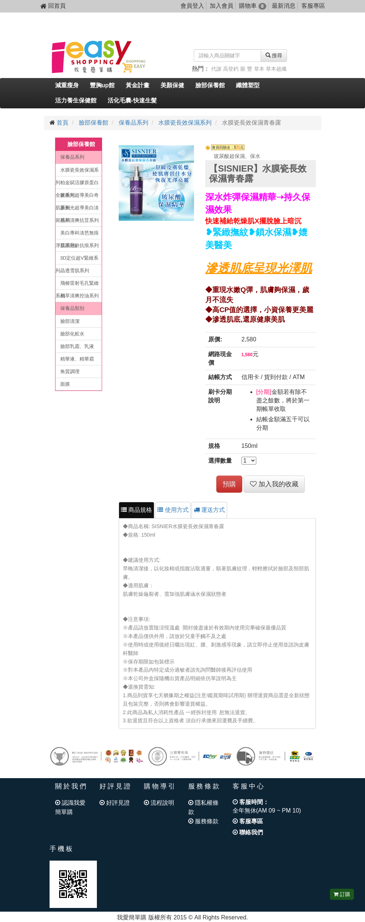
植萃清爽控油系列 (79, 295)
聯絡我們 (248, 832)
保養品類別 (72, 308)
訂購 (342, 894)
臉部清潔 (70, 321)
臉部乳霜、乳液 (77, 346)
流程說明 (159, 803)
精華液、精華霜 (77, 359)
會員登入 (192, 6)
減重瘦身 (67, 85)
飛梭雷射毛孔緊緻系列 (77, 285)
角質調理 (70, 371)
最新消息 (283, 6)
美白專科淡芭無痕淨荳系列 (77, 234)
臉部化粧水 (72, 334)
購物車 (252, 6)
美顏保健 (172, 85)
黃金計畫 (137, 85)
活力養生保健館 (76, 100)
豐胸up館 (102, 85)
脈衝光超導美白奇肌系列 (77, 197)
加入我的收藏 (274, 484)
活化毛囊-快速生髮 (132, 100)
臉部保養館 (210, 85)
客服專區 (313, 6)
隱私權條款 (203, 807)
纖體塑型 (248, 85)
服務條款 (203, 821)
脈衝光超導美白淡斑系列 (77, 209)
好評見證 (114, 803)
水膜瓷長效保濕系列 (185, 122)
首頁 (62, 122)
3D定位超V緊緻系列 (76, 259)
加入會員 (221, 6)
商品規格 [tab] (136, 510)
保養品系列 (133, 122)
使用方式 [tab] (172, 510)
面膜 (65, 384)
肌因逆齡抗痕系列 (79, 245)
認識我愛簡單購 (70, 807)
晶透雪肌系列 (74, 270)
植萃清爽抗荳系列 (79, 220)
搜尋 (274, 55)
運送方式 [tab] (209, 510)
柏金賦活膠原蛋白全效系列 (77, 184)
